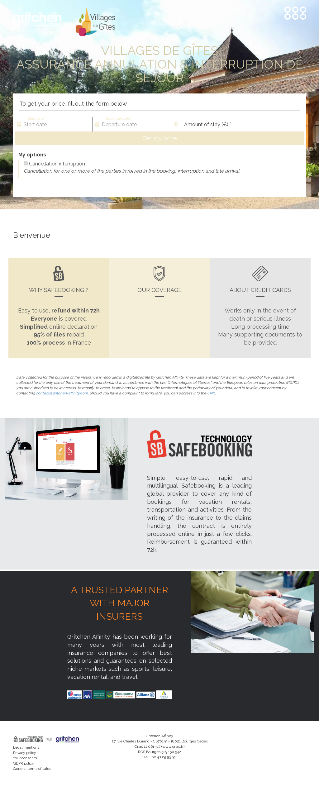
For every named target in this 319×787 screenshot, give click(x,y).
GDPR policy (23, 763)
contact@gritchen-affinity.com (61, 393)
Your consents (25, 758)
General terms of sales (32, 768)
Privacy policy (24, 753)
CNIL (211, 393)
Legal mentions (26, 747)
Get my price (159, 138)
